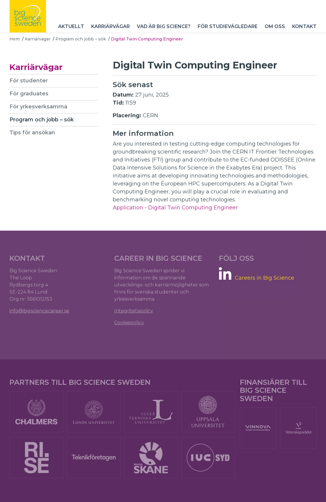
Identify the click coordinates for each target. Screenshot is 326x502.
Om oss (275, 26)
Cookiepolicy (129, 322)
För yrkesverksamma (38, 106)
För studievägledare (228, 26)
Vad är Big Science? (164, 26)
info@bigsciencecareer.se (39, 311)
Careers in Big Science (264, 278)
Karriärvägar (110, 26)
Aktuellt (71, 26)
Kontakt (304, 26)
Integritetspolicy (133, 311)
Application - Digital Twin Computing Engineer (175, 207)
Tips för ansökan (32, 132)
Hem (14, 39)
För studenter (28, 80)
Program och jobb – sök (80, 39)
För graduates (28, 93)
